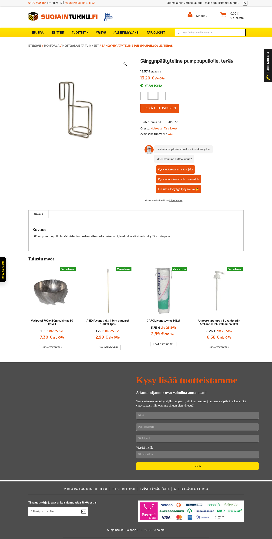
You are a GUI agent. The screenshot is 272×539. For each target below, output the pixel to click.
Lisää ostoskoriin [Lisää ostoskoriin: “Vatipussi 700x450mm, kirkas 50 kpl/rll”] (52, 347)
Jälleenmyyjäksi (126, 32)
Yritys (101, 32)
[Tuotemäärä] (153, 96)
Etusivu (38, 32)
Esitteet (58, 32)
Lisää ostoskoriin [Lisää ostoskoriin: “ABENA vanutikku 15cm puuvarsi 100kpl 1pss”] (108, 347)
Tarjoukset (156, 32)
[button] (125, 64)
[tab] (38, 214)
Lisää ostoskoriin (160, 108)
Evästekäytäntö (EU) (155, 489)
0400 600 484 (37, 3)
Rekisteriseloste (124, 489)
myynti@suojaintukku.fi (80, 3)
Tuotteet (80, 32)
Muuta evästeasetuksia (191, 489)
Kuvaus (38, 214)
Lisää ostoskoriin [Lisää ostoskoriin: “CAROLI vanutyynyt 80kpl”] (163, 344)
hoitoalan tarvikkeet (80, 45)
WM (170, 134)
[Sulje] (245, 3)
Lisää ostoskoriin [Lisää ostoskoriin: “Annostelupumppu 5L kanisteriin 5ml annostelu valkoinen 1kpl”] (219, 347)
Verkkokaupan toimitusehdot (85, 489)
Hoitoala (52, 45)
